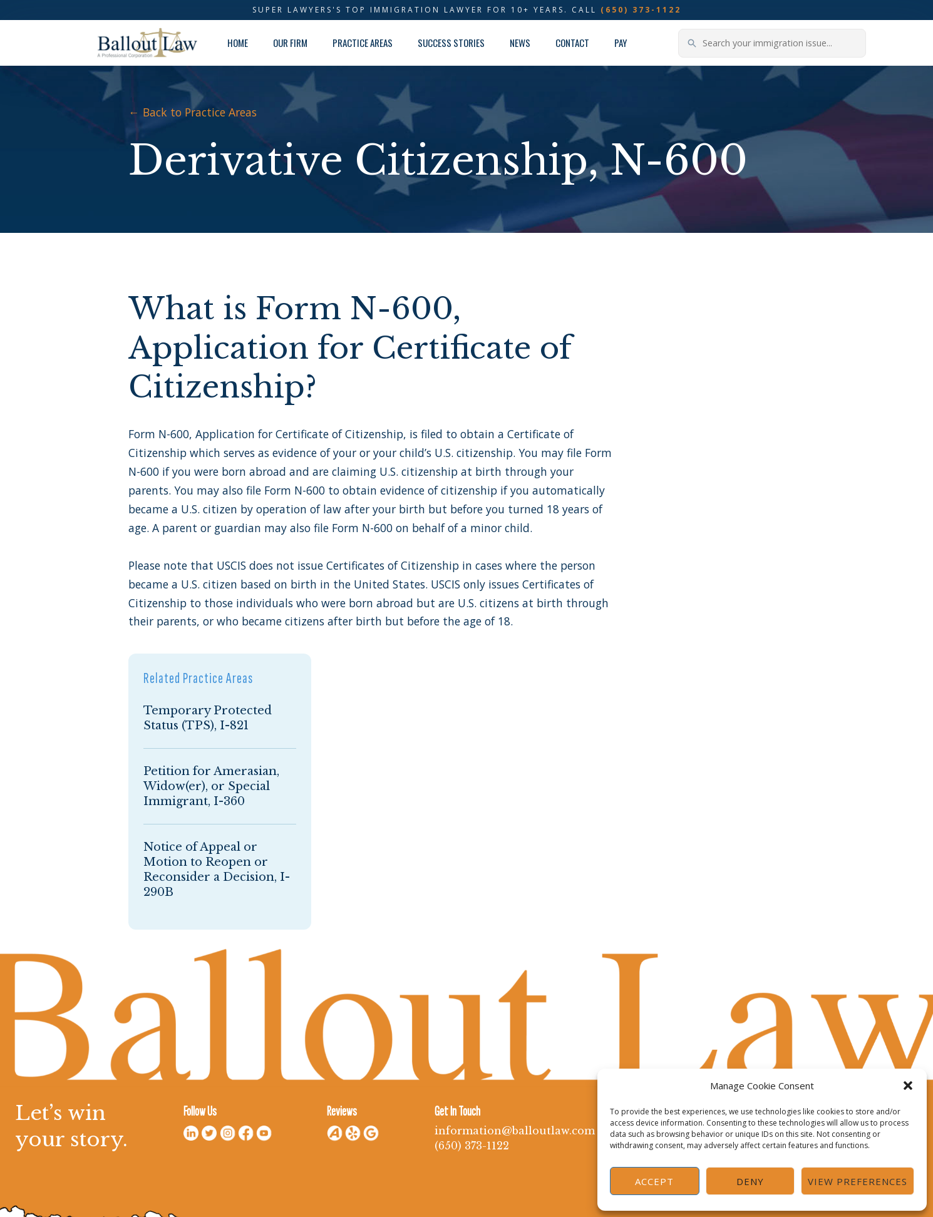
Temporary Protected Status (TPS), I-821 (207, 718)
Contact (572, 42)
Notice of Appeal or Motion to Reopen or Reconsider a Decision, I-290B (216, 869)
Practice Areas (362, 42)
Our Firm (290, 42)
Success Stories (451, 42)
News (520, 42)
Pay (620, 42)
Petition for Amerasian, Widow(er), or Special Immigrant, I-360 (211, 786)
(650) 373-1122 (641, 9)
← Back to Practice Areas (192, 112)
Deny (750, 1181)
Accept (654, 1181)
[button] (908, 1085)
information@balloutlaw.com (515, 1130)
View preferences (857, 1181)
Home (237, 42)
